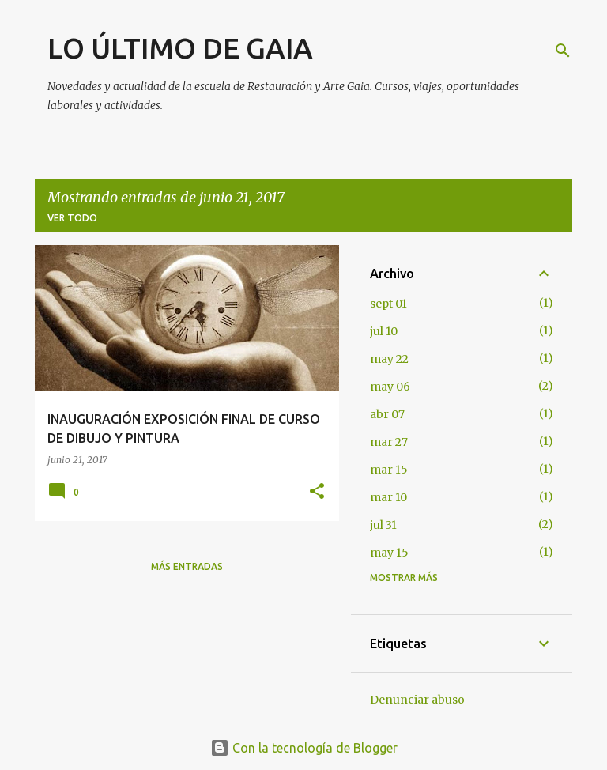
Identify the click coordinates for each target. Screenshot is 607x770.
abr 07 (387, 414)
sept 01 (388, 303)
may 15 (389, 552)
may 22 (389, 359)
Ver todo (72, 218)
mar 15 (389, 469)
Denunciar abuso (417, 700)
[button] (316, 492)
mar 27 (389, 442)
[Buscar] (562, 51)
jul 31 (383, 525)
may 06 (390, 386)
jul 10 (384, 331)
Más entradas (187, 566)
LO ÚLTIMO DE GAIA (180, 48)
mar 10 (388, 497)
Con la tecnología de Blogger (304, 748)
